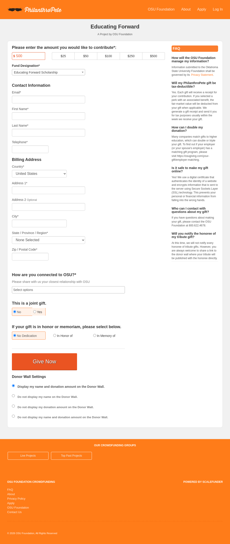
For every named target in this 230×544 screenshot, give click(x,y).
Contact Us (14, 512)
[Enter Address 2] (48, 207)
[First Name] (48, 116)
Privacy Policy (16, 498)
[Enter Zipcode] (30, 256)
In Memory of (104, 336)
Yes (37, 312)
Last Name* (20, 125)
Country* (18, 166)
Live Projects (28, 455)
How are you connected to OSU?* (44, 275)
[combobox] (48, 72)
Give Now (44, 361)
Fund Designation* (26, 65)
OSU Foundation (162, 9)
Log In (218, 9)
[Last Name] (48, 133)
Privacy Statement (202, 74)
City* (15, 216)
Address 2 (19, 200)
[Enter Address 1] (48, 190)
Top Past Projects (71, 455)
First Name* (20, 109)
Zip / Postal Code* (24, 249)
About (186, 9)
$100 (108, 56)
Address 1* (19, 183)
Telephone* (20, 142)
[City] (39, 223)
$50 (85, 56)
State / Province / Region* (30, 233)
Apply (202, 9)
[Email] (48, 99)
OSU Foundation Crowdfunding (31, 481)
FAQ (10, 489)
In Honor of (63, 336)
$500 (153, 56)
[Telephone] (30, 149)
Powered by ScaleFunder (203, 481)
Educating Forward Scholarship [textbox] (36, 72)
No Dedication (25, 336)
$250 (131, 56)
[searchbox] (68, 290)
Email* (16, 92)
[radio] (19, 312)
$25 (63, 56)
